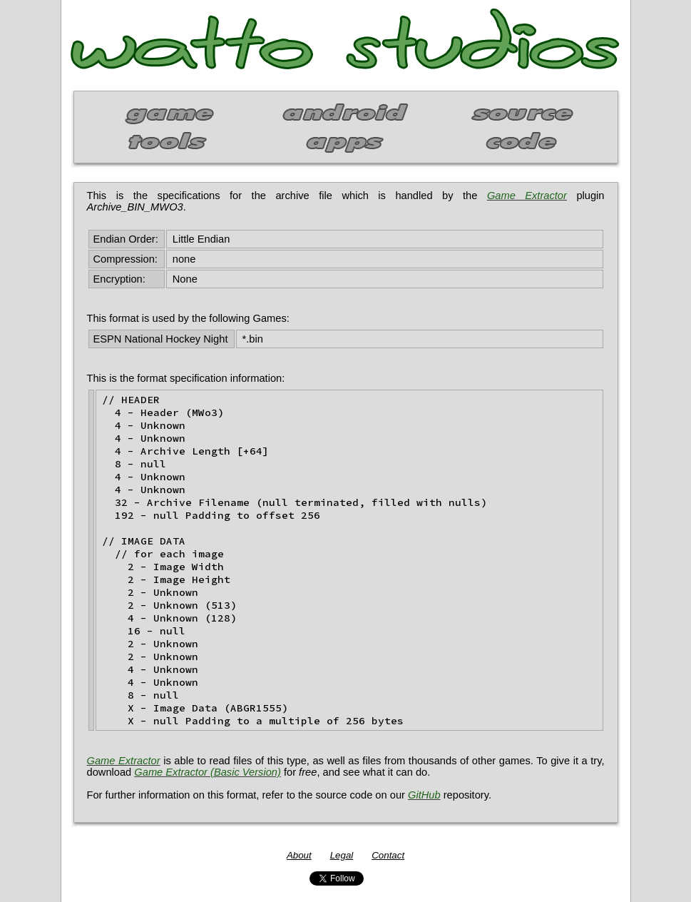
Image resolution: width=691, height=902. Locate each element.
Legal (342, 855)
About (299, 855)
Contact (388, 855)
